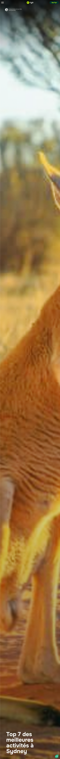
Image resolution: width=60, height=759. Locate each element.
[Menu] (2, 2)
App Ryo (54, 2)
